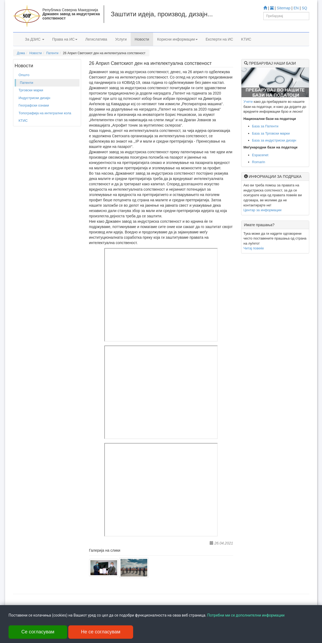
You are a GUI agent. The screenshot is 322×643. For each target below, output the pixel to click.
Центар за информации (262, 210)
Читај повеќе (254, 248)
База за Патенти (265, 126)
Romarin (258, 162)
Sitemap (283, 8)
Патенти (52, 53)
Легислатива (96, 39)
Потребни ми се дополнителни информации (246, 615)
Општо (24, 75)
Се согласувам (37, 631)
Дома (21, 53)
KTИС (246, 39)
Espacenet (260, 155)
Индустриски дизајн (34, 98)
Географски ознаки (34, 105)
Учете (248, 102)
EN (296, 8)
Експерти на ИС (219, 39)
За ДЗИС (34, 39)
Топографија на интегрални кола (45, 113)
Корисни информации (177, 39)
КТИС (23, 121)
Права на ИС (64, 39)
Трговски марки (31, 90)
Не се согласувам (101, 631)
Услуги (121, 39)
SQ (304, 8)
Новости (142, 39)
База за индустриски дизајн (274, 140)
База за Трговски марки (271, 133)
